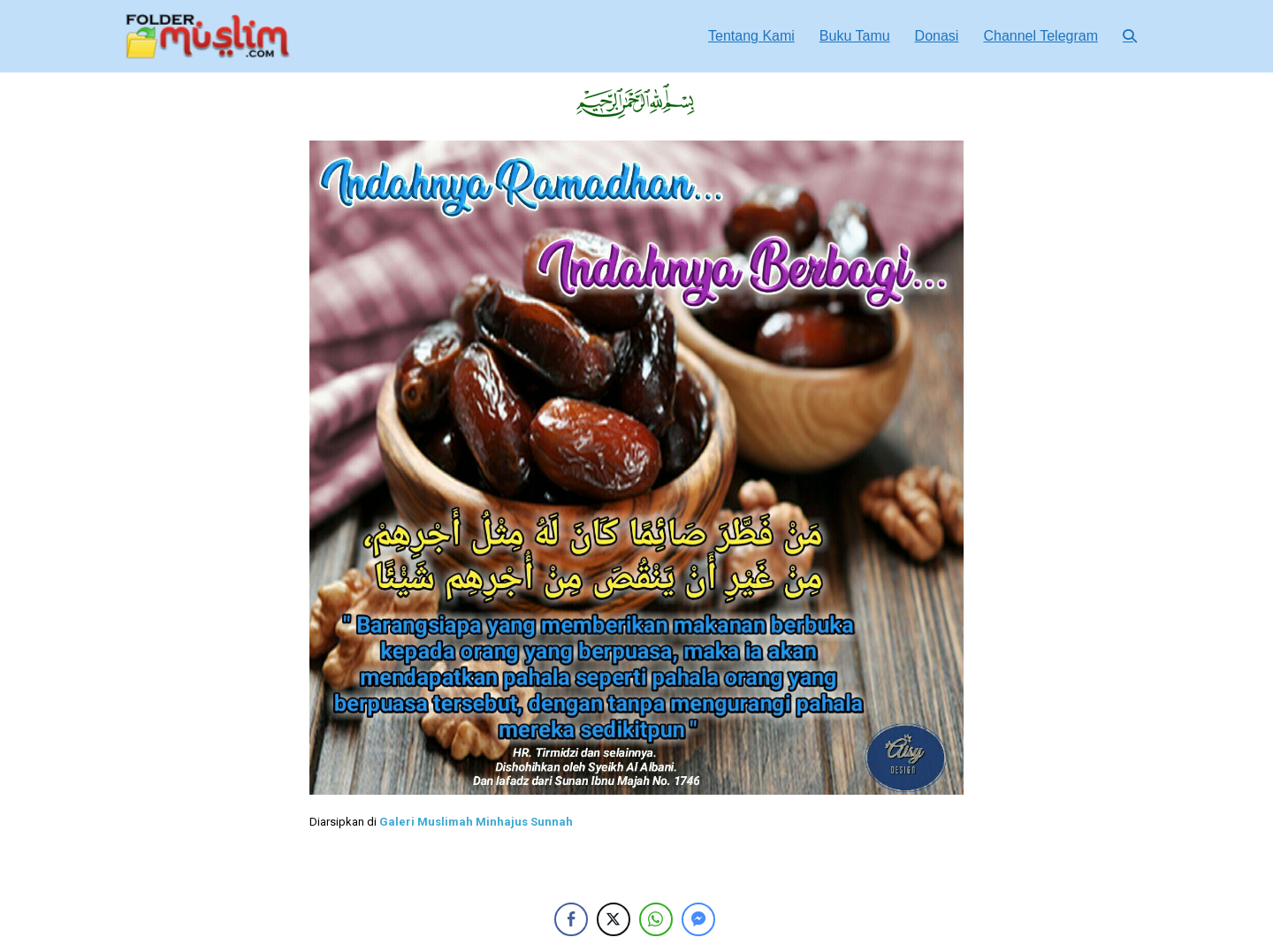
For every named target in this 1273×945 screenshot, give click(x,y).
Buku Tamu (854, 35)
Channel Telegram (1040, 35)
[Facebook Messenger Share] (698, 919)
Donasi (937, 35)
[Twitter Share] (613, 919)
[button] (1129, 36)
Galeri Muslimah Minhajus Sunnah (476, 821)
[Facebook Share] (571, 919)
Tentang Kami (751, 35)
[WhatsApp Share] (656, 919)
